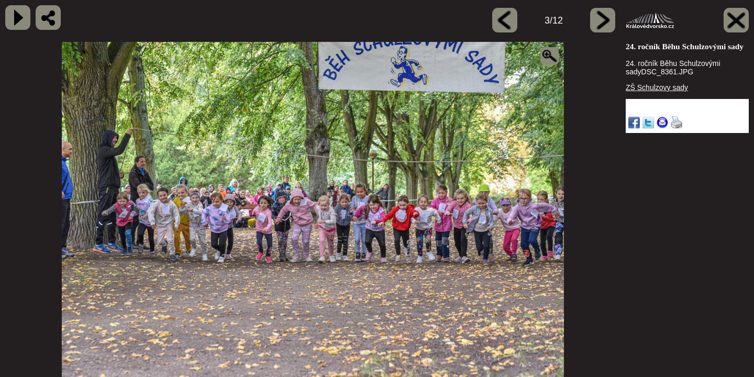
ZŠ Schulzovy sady (657, 87)
